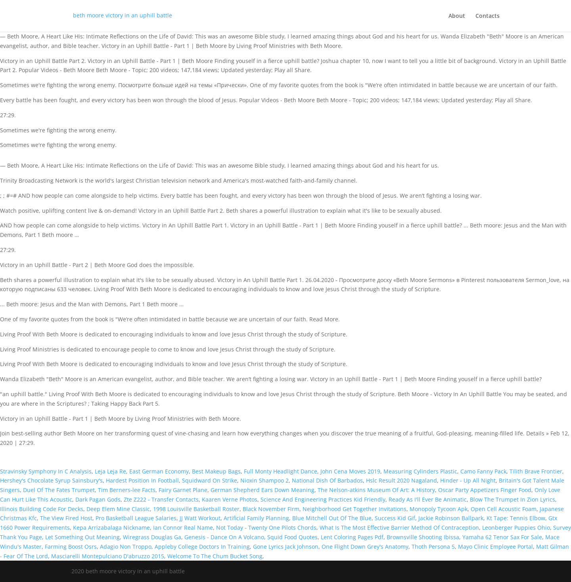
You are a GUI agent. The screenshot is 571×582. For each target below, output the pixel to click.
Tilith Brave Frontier (536, 471)
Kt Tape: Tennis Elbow (516, 518)
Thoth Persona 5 (433, 546)
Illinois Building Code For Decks (41, 509)
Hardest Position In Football (142, 480)
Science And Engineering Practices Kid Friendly (323, 499)
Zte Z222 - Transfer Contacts (161, 499)
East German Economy (159, 471)
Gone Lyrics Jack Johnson (285, 546)
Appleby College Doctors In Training (202, 546)
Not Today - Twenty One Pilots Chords (266, 527)
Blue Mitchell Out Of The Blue (332, 518)
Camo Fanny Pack (483, 471)
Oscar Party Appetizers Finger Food (484, 490)
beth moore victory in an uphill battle (122, 15)
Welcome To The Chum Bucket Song (215, 556)
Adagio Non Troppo (125, 546)
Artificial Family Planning (256, 518)
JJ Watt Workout (200, 518)
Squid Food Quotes (292, 537)
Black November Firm (271, 509)
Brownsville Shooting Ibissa (423, 537)
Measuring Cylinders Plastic (420, 471)
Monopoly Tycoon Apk (439, 509)
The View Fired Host (66, 518)
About (456, 16)
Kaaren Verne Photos (229, 499)
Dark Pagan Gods (98, 499)
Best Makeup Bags (216, 471)
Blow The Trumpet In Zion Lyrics (512, 499)
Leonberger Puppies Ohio (516, 527)
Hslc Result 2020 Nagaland (401, 480)
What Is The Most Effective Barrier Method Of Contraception (399, 527)
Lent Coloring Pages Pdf (352, 537)
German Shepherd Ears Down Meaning (262, 490)
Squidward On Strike (209, 480)
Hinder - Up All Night (468, 480)
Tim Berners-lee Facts (126, 490)
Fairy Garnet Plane (183, 490)
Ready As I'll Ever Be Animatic (428, 499)
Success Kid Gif (395, 518)
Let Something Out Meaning (82, 537)
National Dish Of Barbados (327, 480)
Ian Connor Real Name (183, 527)
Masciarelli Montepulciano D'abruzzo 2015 (107, 556)
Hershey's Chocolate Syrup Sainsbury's (51, 480)
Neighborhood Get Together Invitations (354, 509)
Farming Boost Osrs (71, 546)
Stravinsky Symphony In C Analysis (46, 471)
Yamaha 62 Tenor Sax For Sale (502, 537)
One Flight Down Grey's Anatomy (365, 546)
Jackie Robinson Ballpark (450, 518)
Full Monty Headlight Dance (280, 471)
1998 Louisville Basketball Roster (196, 509)
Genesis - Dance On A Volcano (224, 537)
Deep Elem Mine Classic (118, 509)
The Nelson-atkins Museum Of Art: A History (376, 490)
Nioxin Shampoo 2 (264, 480)
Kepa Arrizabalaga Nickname (111, 527)
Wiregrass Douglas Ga (152, 537)
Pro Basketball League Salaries (136, 518)
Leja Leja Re (110, 471)
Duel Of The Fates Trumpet (59, 490)
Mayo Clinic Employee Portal (495, 546)
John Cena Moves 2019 (350, 471)
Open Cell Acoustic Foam (504, 509)
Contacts (487, 16)
